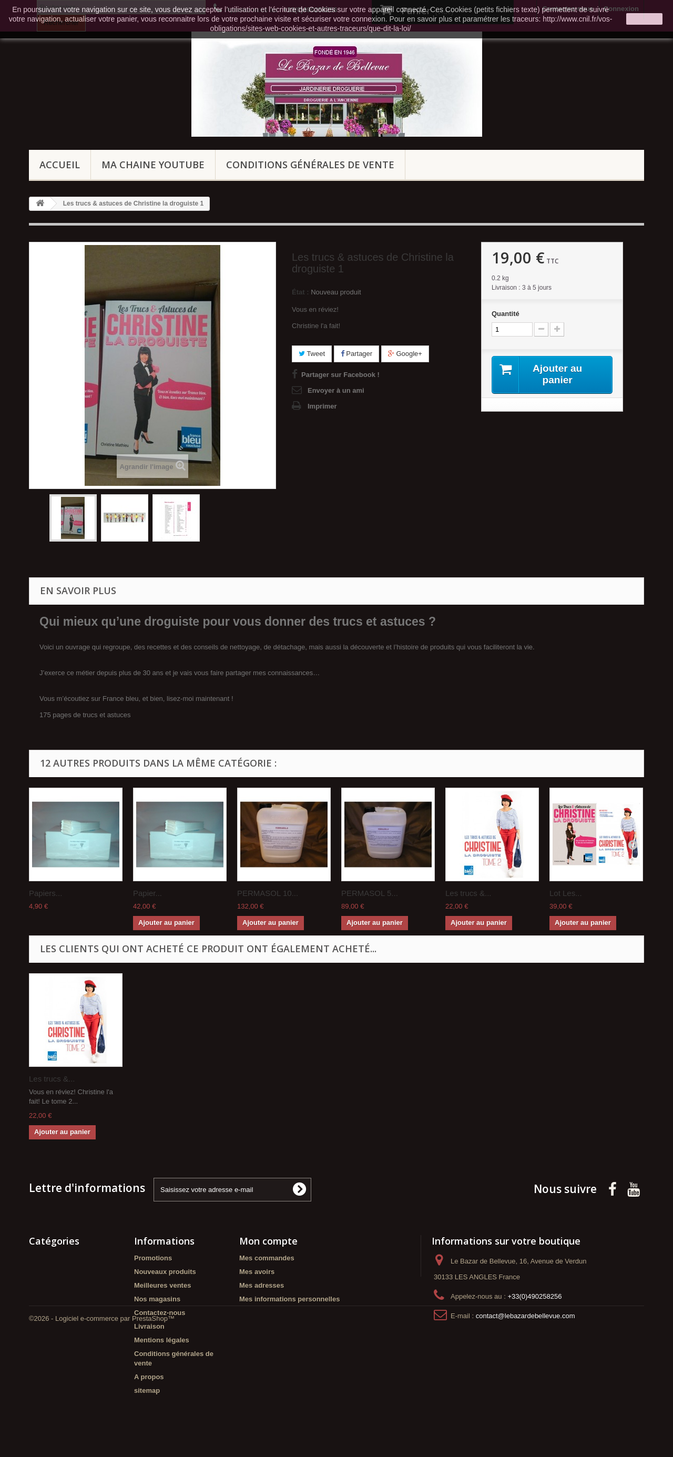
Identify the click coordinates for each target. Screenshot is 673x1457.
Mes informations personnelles (289, 1299)
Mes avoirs (256, 1272)
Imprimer (322, 406)
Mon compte (268, 1241)
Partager (356, 354)
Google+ (405, 354)
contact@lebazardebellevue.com (525, 1316)
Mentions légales (161, 1340)
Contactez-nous (160, 1313)
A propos (149, 1377)
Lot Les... (565, 893)
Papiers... (45, 893)
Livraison (149, 1326)
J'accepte (644, 19)
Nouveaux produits (165, 1272)
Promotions (153, 1258)
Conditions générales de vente (310, 164)
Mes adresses (261, 1285)
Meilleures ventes (162, 1285)
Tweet (312, 354)
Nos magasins (157, 1299)
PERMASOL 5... (369, 893)
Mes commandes (266, 1258)
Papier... (147, 893)
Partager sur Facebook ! (340, 375)
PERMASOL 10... (267, 893)
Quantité (505, 314)
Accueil (59, 164)
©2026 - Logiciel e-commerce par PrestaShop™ (102, 1428)
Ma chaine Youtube (153, 164)
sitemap (147, 1390)
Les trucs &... (468, 893)
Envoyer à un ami (336, 390)
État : (300, 292)
